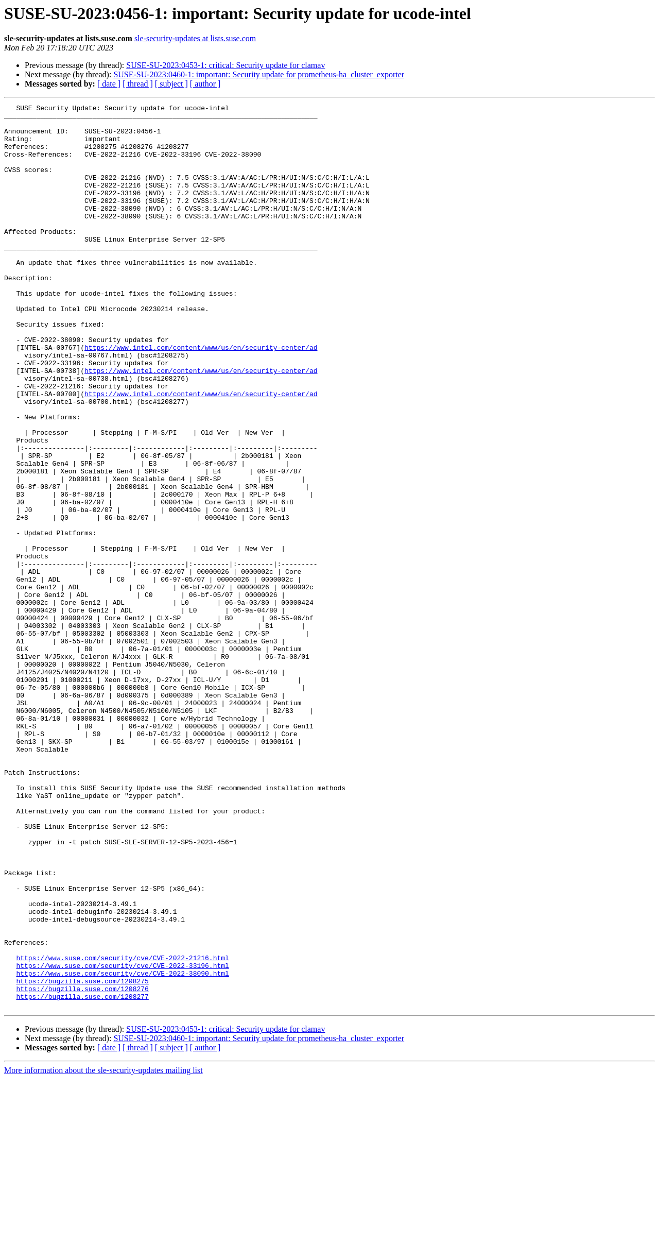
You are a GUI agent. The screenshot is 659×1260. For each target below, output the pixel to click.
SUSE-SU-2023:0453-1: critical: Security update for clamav (225, 65)
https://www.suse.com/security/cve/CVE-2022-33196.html (122, 1138)
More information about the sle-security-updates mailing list (103, 1251)
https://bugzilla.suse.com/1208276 (82, 1166)
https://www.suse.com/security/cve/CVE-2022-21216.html (122, 1129)
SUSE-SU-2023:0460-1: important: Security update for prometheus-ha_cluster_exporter (258, 74)
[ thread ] (138, 83)
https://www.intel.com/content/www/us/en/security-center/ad (200, 396)
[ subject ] (171, 83)
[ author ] (205, 83)
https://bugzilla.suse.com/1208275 (82, 1157)
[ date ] (108, 83)
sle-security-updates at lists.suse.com (195, 38)
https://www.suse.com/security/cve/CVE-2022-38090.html (122, 1147)
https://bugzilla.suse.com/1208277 (82, 1175)
